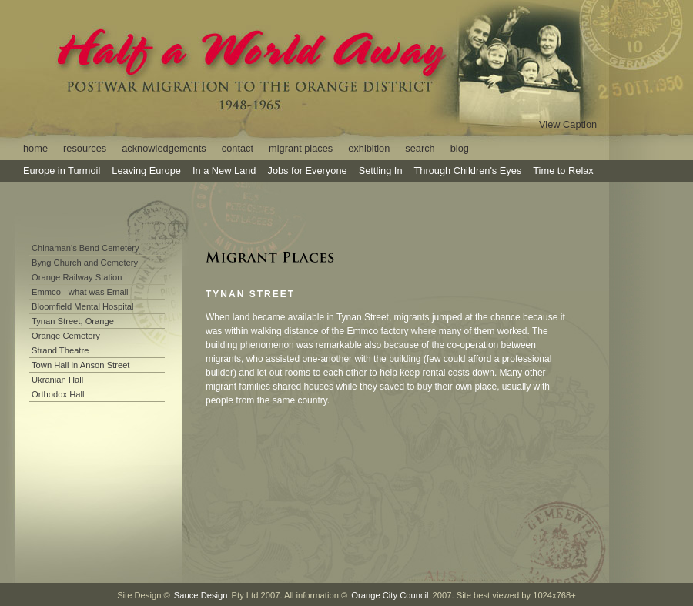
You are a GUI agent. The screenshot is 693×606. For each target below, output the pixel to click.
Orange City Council (389, 595)
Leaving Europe (146, 170)
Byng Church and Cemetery (85, 262)
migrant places (301, 148)
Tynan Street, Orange (73, 321)
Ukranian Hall (57, 379)
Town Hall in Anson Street (80, 365)
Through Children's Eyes (468, 170)
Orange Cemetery (66, 335)
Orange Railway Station (77, 277)
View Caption (568, 124)
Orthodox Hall (58, 394)
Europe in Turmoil (61, 170)
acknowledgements (164, 148)
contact (237, 148)
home (35, 148)
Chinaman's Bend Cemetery (85, 248)
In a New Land (224, 170)
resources (84, 148)
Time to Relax (563, 170)
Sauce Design (201, 595)
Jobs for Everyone (306, 170)
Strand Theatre (60, 350)
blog (459, 148)
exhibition (369, 148)
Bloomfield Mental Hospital (82, 306)
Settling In (381, 170)
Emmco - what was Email (80, 291)
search (419, 148)
